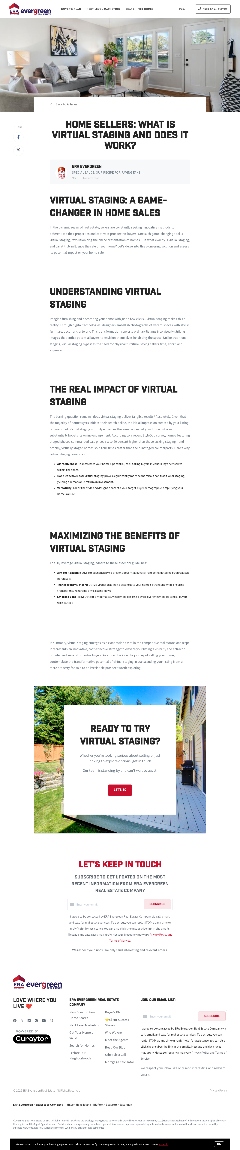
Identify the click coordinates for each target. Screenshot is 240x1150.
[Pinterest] (36, 1020)
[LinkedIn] (29, 1020)
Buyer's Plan (71, 9)
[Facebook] (14, 1020)
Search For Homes (140, 9)
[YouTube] (44, 1020)
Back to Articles (66, 104)
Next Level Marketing (103, 9)
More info (163, 1144)
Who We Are (113, 1032)
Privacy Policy (218, 1090)
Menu (180, 9)
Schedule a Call (115, 1054)
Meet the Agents (116, 1040)
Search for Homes (82, 1045)
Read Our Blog (115, 1047)
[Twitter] (22, 1020)
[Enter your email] (109, 904)
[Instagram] (51, 1020)
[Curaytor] (32, 1042)
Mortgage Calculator (119, 1062)
